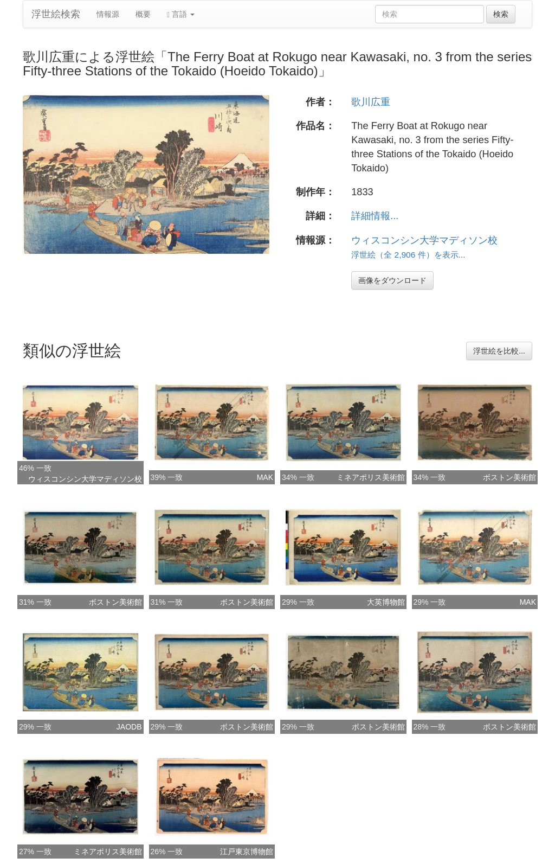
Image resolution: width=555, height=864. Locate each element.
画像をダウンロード (392, 280)
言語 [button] (181, 14)
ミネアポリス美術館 (371, 477)
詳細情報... (374, 215)
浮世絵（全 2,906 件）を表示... (408, 254)
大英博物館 (386, 602)
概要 (143, 14)
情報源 (107, 14)
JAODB (129, 726)
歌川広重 (370, 102)
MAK (265, 477)
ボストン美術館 (509, 477)
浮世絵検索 (55, 14)
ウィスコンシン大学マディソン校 (424, 240)
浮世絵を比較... (499, 351)
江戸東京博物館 (246, 851)
